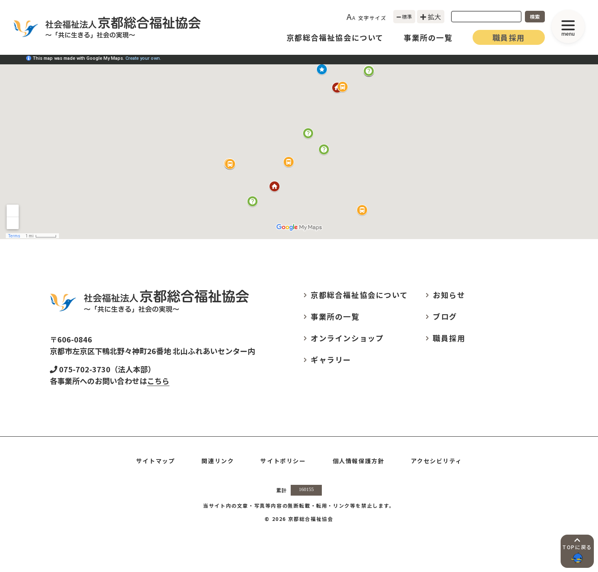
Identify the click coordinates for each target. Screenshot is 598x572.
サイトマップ (155, 461)
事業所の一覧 (428, 37)
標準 (404, 16)
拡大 (430, 17)
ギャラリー (331, 359)
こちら (158, 380)
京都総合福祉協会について (335, 37)
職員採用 (509, 37)
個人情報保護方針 (359, 461)
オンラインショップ (347, 337)
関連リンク (217, 461)
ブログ (445, 316)
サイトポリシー (283, 461)
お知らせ (449, 294)
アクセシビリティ (436, 461)
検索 (535, 16)
